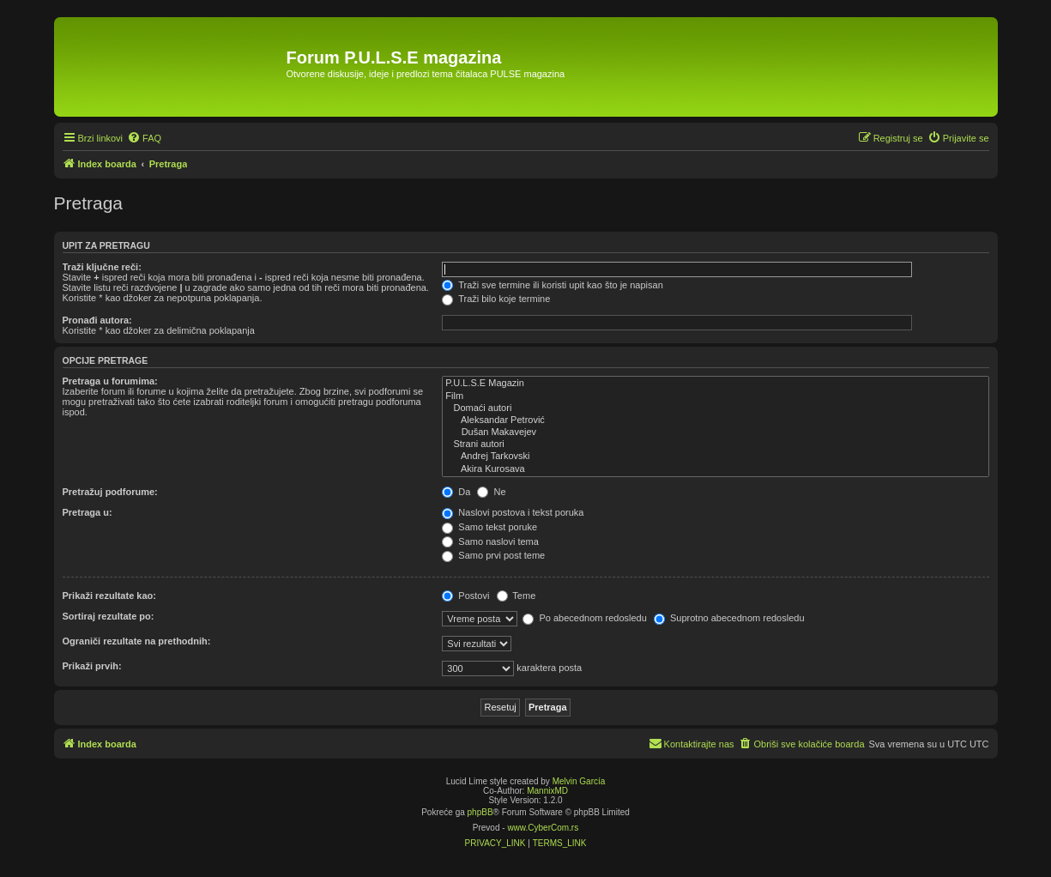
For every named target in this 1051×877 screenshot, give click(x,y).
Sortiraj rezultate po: (108, 616)
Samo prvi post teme (493, 555)
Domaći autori (715, 408)
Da (456, 492)
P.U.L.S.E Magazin (715, 384)
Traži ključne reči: (102, 267)
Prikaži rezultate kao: (109, 595)
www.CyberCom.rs (542, 827)
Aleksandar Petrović (715, 420)
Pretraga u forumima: (110, 381)
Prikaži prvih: (92, 666)
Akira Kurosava (715, 469)
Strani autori (715, 444)
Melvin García (579, 781)
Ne (491, 492)
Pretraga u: (87, 512)
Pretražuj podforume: (110, 492)
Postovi (465, 595)
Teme (516, 595)
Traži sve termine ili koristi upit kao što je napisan (552, 285)
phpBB (480, 812)
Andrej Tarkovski (715, 457)
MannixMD (547, 790)
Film (715, 396)
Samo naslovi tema (490, 541)
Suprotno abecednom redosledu (729, 618)
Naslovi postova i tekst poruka (512, 512)
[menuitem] (144, 138)
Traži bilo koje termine (496, 298)
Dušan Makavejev (715, 432)
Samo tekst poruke (489, 527)
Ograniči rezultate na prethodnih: (137, 641)
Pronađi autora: (97, 320)
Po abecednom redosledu (584, 618)
